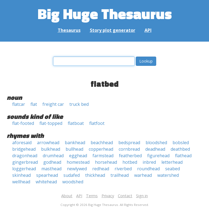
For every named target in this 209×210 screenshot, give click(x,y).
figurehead (158, 156)
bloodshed (156, 143)
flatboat (76, 123)
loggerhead (24, 169)
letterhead (172, 162)
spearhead (47, 175)
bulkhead (50, 149)
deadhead (155, 149)
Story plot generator (112, 30)
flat (33, 104)
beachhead (102, 143)
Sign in (142, 195)
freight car (53, 104)
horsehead (106, 162)
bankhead (75, 143)
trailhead (119, 175)
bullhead (74, 149)
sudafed (71, 175)
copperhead (101, 149)
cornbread (129, 149)
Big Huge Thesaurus (105, 13)
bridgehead (24, 149)
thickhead (95, 175)
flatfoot (96, 123)
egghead (78, 156)
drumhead (53, 156)
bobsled (181, 143)
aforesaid (22, 143)
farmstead (103, 156)
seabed (172, 169)
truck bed (79, 104)
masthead (51, 169)
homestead (78, 162)
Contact (125, 195)
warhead (143, 175)
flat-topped (50, 123)
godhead (52, 162)
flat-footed (23, 123)
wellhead (21, 182)
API (148, 30)
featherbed (130, 156)
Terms (92, 195)
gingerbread (25, 162)
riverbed (123, 169)
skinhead (21, 175)
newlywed (77, 169)
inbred (149, 162)
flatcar (18, 104)
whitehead (46, 182)
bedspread (129, 143)
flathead (183, 156)
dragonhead (24, 156)
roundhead (148, 169)
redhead (100, 169)
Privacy (108, 195)
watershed (168, 175)
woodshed (72, 182)
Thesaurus (69, 30)
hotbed (129, 162)
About (66, 195)
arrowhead (48, 143)
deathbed (180, 149)
